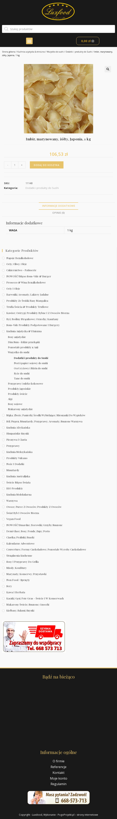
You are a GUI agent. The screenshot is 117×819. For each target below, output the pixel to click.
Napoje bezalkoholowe (19, 258)
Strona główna (8, 51)
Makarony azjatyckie (20, 409)
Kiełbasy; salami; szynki (20, 610)
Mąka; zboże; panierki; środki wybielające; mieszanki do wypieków (45, 415)
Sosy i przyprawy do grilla (22, 561)
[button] (29, 41)
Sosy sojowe (15, 404)
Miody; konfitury (16, 567)
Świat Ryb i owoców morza (22, 513)
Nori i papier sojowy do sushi (31, 363)
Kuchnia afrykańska (18, 427)
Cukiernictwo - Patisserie (21, 270)
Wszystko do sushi (55, 51)
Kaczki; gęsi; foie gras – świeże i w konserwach (35, 598)
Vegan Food (13, 518)
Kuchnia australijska (18, 476)
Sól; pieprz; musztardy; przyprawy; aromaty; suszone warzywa (44, 421)
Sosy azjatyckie (17, 337)
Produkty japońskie (19, 388)
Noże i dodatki (15, 464)
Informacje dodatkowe (58, 206)
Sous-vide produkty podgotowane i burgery (33, 325)
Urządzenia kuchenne (19, 555)
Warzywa (12, 500)
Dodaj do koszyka (46, 165)
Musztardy (12, 470)
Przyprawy (13, 445)
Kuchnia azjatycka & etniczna (31, 51)
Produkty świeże (17, 393)
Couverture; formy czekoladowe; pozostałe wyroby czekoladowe (46, 549)
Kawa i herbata (15, 592)
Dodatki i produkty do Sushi (79, 51)
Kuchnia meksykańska (19, 452)
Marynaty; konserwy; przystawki (26, 574)
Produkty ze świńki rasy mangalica (27, 300)
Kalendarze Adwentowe (20, 543)
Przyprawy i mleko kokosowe (25, 383)
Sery (9, 586)
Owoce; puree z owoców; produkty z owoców (33, 506)
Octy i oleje (13, 288)
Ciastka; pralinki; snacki (20, 537)
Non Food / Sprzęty (18, 580)
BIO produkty (14, 488)
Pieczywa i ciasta (16, 439)
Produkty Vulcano (16, 458)
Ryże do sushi (21, 373)
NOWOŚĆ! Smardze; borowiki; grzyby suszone (34, 525)
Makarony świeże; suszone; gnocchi (27, 604)
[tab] (58, 206)
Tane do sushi (22, 378)
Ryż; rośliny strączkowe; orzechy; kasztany (32, 319)
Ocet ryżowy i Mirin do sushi (30, 368)
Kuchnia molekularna (18, 494)
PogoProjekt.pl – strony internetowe (78, 814)
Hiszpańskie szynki (17, 433)
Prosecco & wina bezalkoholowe (26, 282)
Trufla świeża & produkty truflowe (27, 306)
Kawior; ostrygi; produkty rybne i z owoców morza (37, 313)
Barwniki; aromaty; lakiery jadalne (27, 294)
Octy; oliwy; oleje (16, 264)
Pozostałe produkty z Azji (23, 347)
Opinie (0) (58, 212)
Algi (10, 399)
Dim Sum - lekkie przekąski (24, 342)
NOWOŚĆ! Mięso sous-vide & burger (28, 276)
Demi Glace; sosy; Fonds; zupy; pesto (28, 531)
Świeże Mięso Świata (18, 482)
